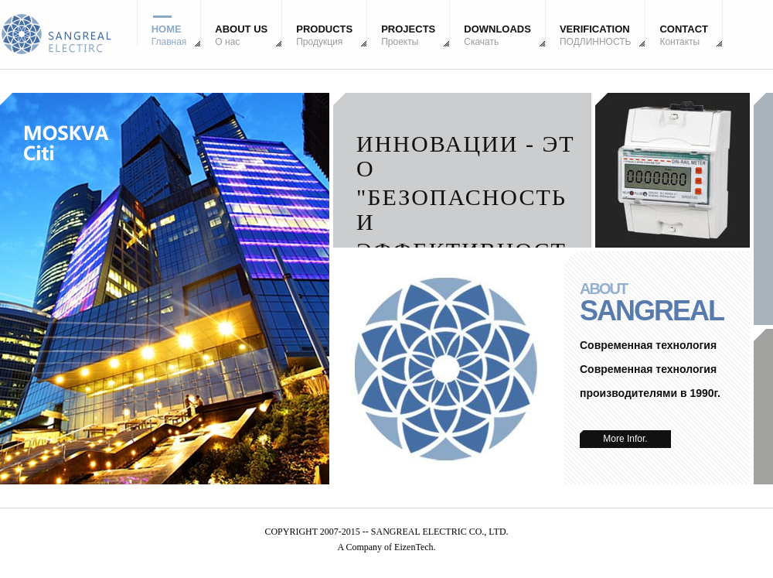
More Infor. (625, 438)
